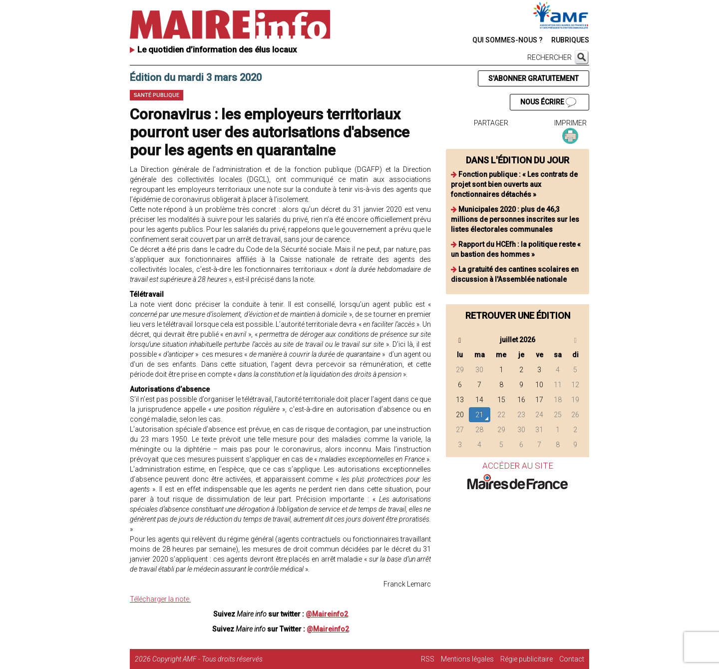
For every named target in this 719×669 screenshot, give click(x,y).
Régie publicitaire (526, 659)
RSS (427, 659)
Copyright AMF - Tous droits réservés (207, 659)
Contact (571, 659)
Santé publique (156, 95)
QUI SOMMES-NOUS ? (507, 40)
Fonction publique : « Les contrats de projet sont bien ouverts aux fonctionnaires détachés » (514, 184)
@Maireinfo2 (327, 614)
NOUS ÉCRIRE (548, 102)
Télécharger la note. (160, 599)
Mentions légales (467, 659)
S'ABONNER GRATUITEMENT (533, 78)
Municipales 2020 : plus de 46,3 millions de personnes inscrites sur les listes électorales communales (515, 219)
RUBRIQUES (570, 40)
